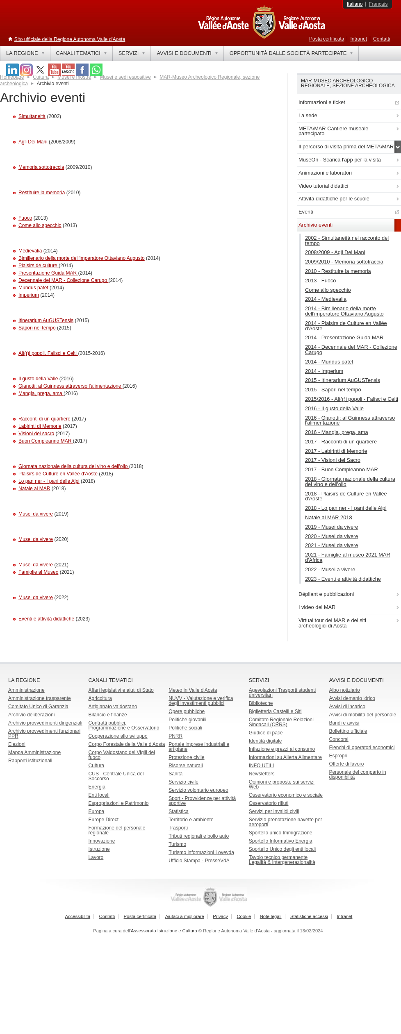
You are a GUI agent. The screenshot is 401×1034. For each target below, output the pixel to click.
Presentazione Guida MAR (48, 273)
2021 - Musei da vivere (331, 545)
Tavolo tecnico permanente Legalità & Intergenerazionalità (282, 859)
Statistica (179, 811)
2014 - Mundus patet (329, 362)
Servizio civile (183, 782)
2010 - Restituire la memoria (338, 271)
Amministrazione (26, 690)
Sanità (175, 774)
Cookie (244, 916)
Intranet (358, 39)
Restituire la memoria (41, 192)
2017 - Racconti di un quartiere (341, 442)
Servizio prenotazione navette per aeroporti (285, 822)
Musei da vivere (35, 514)
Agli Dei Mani (33, 142)
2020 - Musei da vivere (331, 536)
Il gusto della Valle (38, 379)
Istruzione (99, 849)
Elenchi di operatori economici (361, 747)
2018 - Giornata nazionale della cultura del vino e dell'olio (350, 481)
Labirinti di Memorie (40, 426)
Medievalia (30, 251)
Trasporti (178, 828)
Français (378, 4)
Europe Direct (103, 820)
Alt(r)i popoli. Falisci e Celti (48, 353)
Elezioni (16, 744)
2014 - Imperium (324, 371)
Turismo (177, 844)
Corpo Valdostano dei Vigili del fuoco (122, 755)
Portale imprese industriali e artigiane (199, 746)
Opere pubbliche (187, 711)
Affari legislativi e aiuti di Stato (121, 690)
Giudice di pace (266, 733)
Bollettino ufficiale (348, 731)
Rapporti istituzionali (30, 761)
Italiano (355, 4)
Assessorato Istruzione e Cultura (164, 930)
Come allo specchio (40, 225)
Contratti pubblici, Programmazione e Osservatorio (124, 725)
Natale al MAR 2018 (328, 517)
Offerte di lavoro (346, 764)
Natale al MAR (34, 488)
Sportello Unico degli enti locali (282, 849)
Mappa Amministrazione (34, 752)
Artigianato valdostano (113, 706)
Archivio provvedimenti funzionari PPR (44, 733)
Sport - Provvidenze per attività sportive (202, 800)
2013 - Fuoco (320, 280)
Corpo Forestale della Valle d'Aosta (127, 744)
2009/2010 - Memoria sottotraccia (344, 262)
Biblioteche (261, 703)
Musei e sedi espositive (125, 77)
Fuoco (25, 218)
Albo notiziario (344, 690)
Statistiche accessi (309, 916)
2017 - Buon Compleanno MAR (341, 469)
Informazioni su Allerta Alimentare (285, 757)
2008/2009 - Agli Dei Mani (335, 252)
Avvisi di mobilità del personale (362, 715)
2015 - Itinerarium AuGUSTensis (342, 380)
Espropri (338, 756)
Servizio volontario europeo (198, 790)
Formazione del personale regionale (117, 830)
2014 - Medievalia (325, 299)
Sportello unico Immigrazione (280, 833)
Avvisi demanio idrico (352, 698)
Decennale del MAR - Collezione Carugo (63, 280)
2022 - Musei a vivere (330, 569)
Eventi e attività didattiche (46, 619)
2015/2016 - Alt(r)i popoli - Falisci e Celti (351, 399)
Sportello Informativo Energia (280, 841)
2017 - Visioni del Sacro (332, 460)
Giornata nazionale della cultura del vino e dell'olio (73, 466)
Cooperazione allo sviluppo (118, 736)
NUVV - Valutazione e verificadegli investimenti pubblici (201, 700)
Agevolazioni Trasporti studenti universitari (282, 692)
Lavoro (96, 857)
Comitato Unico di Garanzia (38, 706)
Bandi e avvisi (344, 723)
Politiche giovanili (187, 720)
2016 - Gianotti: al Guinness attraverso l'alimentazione (350, 420)
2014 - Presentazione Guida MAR (344, 337)
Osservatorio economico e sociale (286, 795)
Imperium (28, 295)
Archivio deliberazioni (31, 715)
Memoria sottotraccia (41, 167)
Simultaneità (32, 116)
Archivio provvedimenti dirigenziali (45, 723)
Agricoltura (100, 698)
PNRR (175, 736)
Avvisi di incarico (347, 706)
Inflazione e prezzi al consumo (282, 749)
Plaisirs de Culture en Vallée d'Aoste (58, 474)
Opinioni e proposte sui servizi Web (281, 784)
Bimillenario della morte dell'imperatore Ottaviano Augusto (81, 258)
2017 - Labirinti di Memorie (336, 451)
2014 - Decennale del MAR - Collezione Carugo (351, 349)
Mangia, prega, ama (41, 393)
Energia (97, 787)
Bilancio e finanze (108, 715)
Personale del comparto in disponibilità (357, 774)
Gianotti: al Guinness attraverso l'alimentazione (70, 386)
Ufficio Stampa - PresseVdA (199, 861)
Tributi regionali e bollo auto (199, 836)
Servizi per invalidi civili (274, 811)
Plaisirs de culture (38, 265)
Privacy (220, 916)
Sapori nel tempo (37, 328)
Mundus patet (34, 288)
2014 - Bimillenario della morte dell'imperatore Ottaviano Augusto (344, 311)
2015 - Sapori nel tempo (333, 389)
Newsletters (262, 774)
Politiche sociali (185, 728)
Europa (97, 811)
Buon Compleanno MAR (45, 441)
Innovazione (102, 841)
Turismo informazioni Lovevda (201, 852)
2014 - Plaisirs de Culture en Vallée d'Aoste (346, 326)
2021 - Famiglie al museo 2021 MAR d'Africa (347, 557)
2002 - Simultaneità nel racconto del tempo (347, 240)
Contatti (381, 39)
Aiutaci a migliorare (184, 916)
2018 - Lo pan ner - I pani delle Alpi (346, 508)
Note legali (271, 916)
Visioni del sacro (36, 433)
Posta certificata (326, 39)
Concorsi (338, 739)
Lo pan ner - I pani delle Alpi (49, 481)
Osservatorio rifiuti (269, 803)
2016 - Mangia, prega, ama (336, 432)
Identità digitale (265, 741)
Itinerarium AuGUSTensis (45, 320)
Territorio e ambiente (191, 820)
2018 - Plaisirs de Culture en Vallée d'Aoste (346, 496)
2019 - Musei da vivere (331, 527)
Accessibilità (78, 916)
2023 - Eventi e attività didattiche (343, 579)
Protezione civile (186, 757)
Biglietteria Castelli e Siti (275, 711)
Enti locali (99, 795)
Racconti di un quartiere (44, 419)
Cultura (97, 765)
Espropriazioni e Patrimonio (119, 803)
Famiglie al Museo (38, 572)
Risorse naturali (186, 765)
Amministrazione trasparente (39, 698)
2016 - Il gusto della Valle (334, 408)
